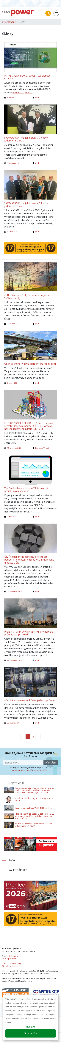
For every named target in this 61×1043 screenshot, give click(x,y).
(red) (37, 97)
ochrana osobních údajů (22, 770)
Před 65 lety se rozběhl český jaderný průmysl (30, 700)
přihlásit (50, 762)
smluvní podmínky (41, 770)
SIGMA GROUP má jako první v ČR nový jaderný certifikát (26, 139)
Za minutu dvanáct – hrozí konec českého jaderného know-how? (33, 824)
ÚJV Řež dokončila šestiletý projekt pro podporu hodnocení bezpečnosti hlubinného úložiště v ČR (29, 559)
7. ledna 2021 (12, 383)
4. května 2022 (12, 97)
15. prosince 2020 (14, 448)
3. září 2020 (11, 516)
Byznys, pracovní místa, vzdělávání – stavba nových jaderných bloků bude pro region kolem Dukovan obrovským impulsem (34, 790)
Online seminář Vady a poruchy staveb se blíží (30, 363)
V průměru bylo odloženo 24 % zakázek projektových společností (26, 489)
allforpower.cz (9, 21)
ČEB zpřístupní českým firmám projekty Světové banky (26, 296)
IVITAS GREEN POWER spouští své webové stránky (27, 77)
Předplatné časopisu (10, 966)
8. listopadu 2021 (14, 163)
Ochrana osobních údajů (12, 963)
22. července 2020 (14, 660)
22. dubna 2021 (13, 324)
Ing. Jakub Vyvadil (42, 448)
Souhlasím (30, 1033)
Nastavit (30, 1026)
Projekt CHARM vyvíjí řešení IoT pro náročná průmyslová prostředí (29, 633)
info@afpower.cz (15, 956)
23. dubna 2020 (13, 723)
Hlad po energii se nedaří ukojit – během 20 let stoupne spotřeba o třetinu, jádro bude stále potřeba (34, 816)
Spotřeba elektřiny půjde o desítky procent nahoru (34, 799)
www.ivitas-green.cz (22, 92)
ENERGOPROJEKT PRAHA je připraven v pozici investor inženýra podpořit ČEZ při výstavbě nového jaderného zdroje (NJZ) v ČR (29, 425)
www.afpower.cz (9, 958)
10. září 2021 (12, 231)
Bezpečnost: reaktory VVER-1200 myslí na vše (35, 808)
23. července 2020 (14, 591)
